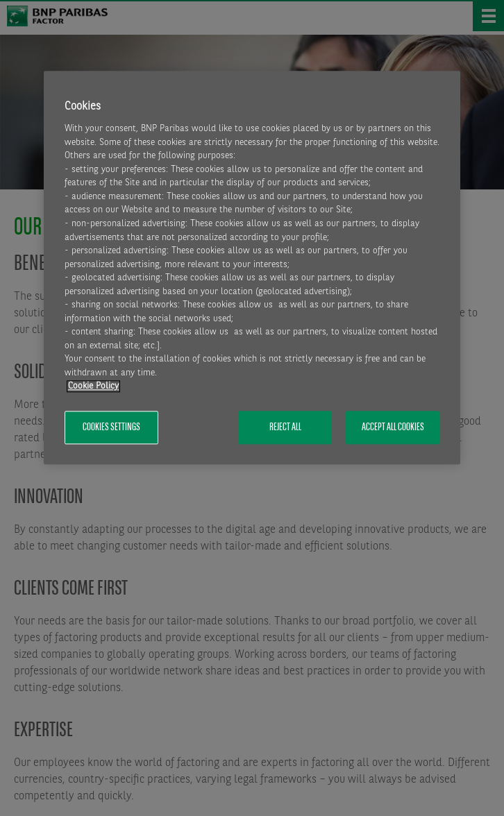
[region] (252, 268)
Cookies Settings (111, 427)
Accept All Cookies (393, 427)
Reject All (285, 427)
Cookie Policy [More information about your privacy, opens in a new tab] (93, 386)
